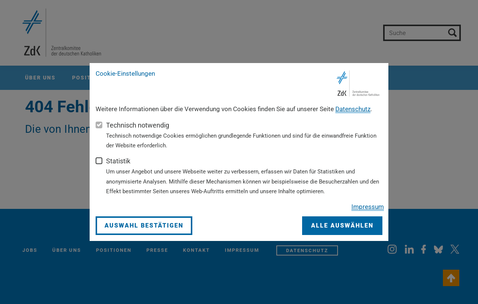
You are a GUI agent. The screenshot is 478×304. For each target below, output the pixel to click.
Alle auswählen (342, 225)
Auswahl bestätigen (144, 225)
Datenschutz (352, 109)
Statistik (118, 161)
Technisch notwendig (137, 125)
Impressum (367, 206)
